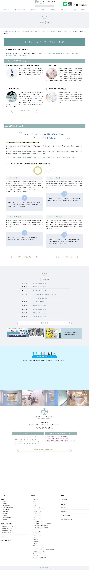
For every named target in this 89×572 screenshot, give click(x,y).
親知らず (36, 540)
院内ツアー (5, 514)
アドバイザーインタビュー (9, 533)
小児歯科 (35, 530)
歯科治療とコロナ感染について (39, 558)
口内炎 (35, 544)
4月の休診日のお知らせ (39, 287)
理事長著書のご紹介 (7, 531)
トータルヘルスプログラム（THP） (52, 32)
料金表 (42, 10)
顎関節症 (36, 542)
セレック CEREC (6, 510)
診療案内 (32, 10)
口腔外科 (35, 538)
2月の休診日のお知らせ (39, 291)
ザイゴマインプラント (38, 512)
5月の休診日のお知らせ (39, 283)
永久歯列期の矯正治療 (38, 522)
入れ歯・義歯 (35, 534)
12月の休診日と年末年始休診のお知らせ (44, 295)
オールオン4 (36, 510)
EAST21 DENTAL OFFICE (43, 568)
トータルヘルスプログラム (38, 548)
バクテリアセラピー (25, 111)
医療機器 (5, 504)
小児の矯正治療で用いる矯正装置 (41, 528)
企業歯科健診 (35, 556)
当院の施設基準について (66, 519)
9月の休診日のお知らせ (39, 306)
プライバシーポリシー (66, 516)
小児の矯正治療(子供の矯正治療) (41, 526)
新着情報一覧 (44, 323)
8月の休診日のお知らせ (39, 309)
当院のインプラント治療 (39, 508)
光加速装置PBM (6, 506)
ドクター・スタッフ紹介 (18, 10)
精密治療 (35, 546)
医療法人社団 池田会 (6, 541)
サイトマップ (64, 512)
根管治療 (36, 500)
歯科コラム (84, 10)
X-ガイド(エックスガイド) (8, 508)
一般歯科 (35, 498)
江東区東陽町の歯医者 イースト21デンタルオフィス (18, 32)
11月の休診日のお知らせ (40, 298)
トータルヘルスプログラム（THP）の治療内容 (44, 550)
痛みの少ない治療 (7, 518)
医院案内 (53, 10)
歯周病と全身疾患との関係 (24, 257)
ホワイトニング (36, 504)
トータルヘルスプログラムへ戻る (64, 257)
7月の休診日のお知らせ (39, 313)
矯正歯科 (35, 520)
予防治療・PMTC (36, 532)
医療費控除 (64, 500)
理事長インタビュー (7, 529)
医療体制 (5, 516)
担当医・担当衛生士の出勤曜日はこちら (44, 450)
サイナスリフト (37, 514)
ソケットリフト (37, 516)
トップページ (5, 10)
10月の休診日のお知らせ (40, 302)
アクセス (63, 10)
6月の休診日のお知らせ (39, 317)
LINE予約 (73, 10)
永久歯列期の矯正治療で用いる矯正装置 (42, 524)
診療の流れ (5, 512)
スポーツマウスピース (37, 536)
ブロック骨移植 (37, 518)
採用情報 (5, 520)
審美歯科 (35, 502)
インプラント (35, 506)
